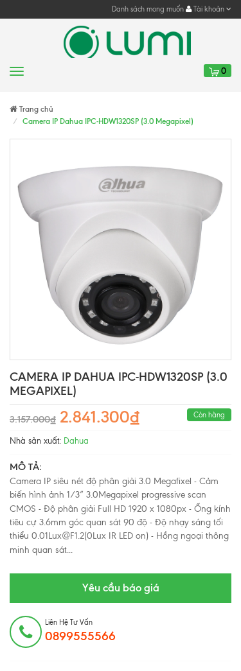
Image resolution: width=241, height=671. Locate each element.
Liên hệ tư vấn (80, 630)
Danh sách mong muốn (148, 8)
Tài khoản (208, 8)
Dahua (76, 441)
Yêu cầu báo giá (120, 587)
